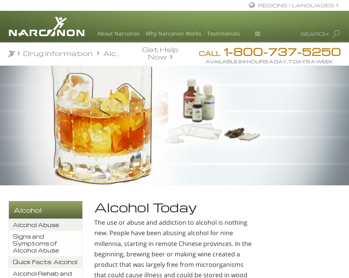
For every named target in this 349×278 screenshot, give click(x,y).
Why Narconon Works (173, 33)
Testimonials (223, 33)
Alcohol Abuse (36, 225)
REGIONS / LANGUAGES (296, 5)
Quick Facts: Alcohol (45, 262)
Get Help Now (160, 52)
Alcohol (28, 210)
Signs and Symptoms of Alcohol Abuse (36, 243)
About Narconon (118, 33)
